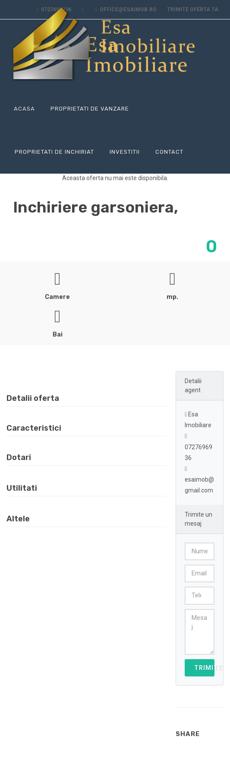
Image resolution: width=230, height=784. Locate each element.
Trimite (204, 667)
